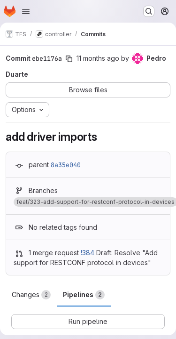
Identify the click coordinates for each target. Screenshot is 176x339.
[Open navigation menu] (25, 11)
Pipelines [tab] (84, 294)
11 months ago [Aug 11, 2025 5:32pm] (98, 58)
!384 (87, 253)
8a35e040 (66, 165)
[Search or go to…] (148, 11)
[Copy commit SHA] (69, 59)
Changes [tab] (31, 294)
